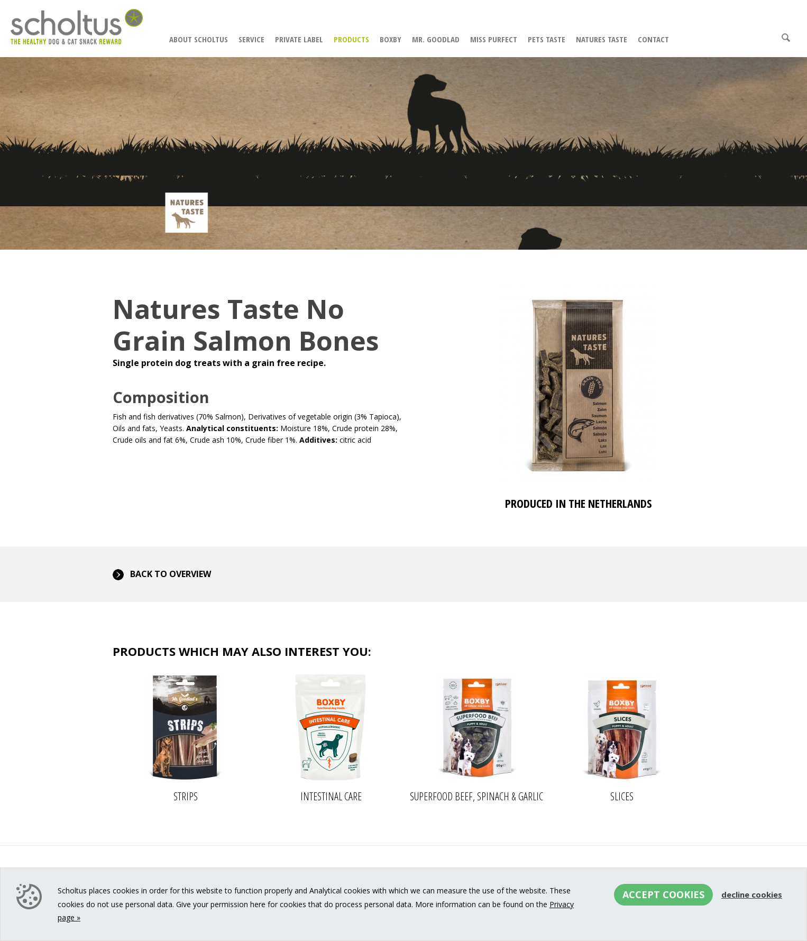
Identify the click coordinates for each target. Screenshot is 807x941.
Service (251, 39)
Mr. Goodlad (436, 39)
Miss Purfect (493, 39)
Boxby (390, 39)
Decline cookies (751, 894)
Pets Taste (546, 39)
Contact (653, 39)
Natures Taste (601, 39)
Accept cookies (663, 894)
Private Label (299, 39)
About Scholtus (198, 39)
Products (351, 39)
